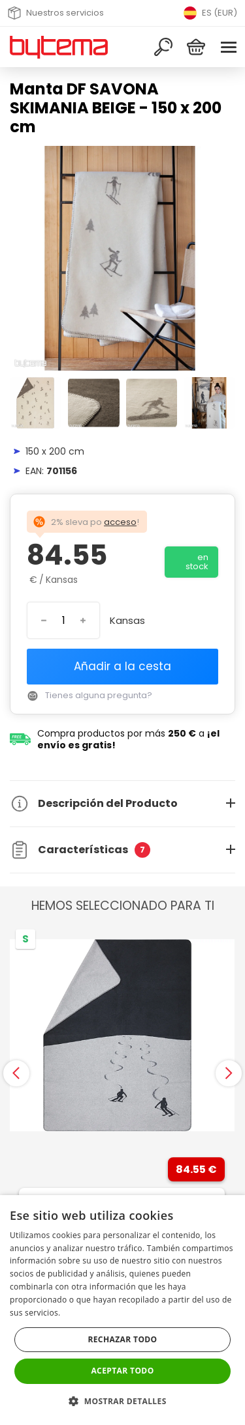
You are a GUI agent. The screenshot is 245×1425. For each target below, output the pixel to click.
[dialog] (122, 1310)
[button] (122, 1401)
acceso (120, 522)
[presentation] (16, 1073)
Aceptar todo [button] (122, 1370)
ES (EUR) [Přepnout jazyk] (210, 13)
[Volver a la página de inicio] (59, 47)
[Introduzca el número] (63, 620)
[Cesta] (196, 47)
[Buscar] (163, 47)
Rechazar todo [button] (122, 1339)
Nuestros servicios (56, 13)
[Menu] (229, 47)
